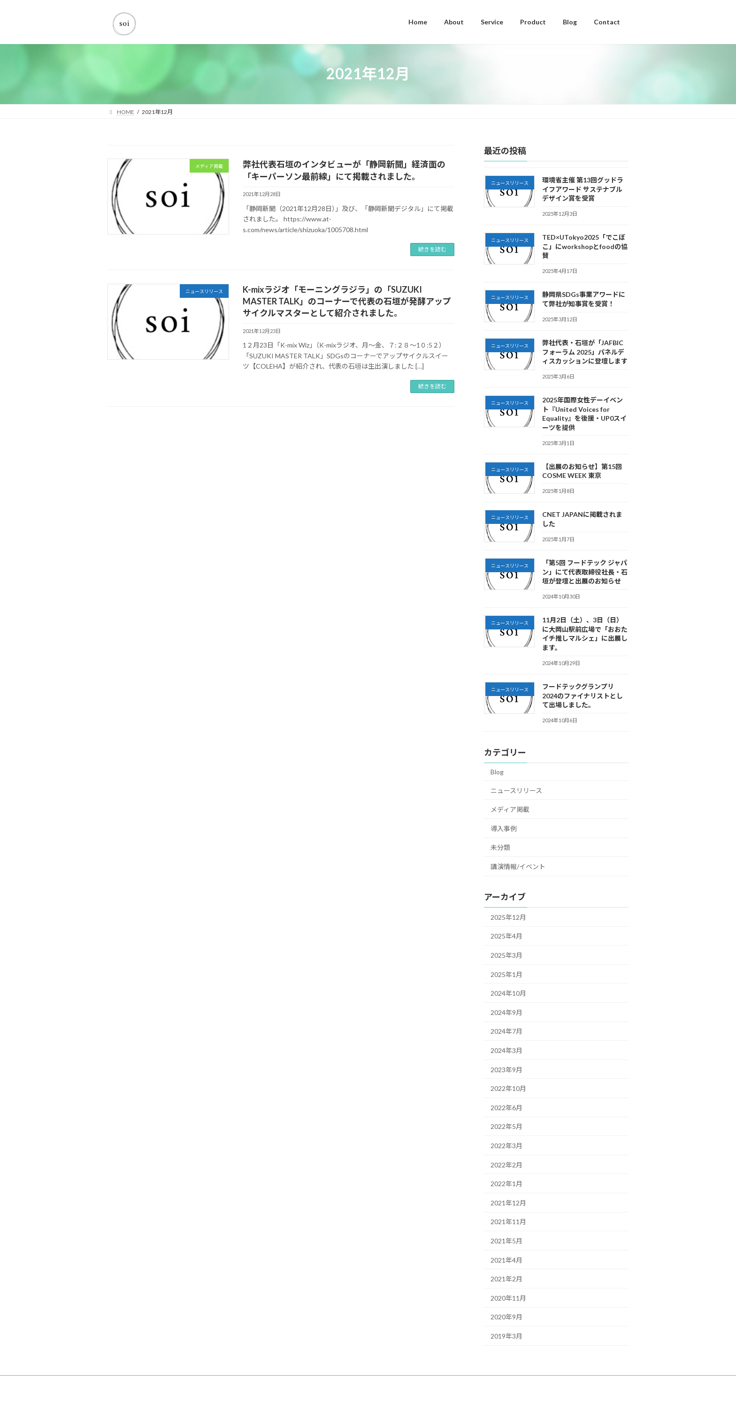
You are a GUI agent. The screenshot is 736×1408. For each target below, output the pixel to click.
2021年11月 (508, 1222)
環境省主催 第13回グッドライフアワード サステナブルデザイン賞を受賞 (582, 189)
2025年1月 (506, 974)
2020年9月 (506, 1317)
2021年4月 (506, 1260)
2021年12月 (508, 1202)
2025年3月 (506, 955)
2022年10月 (508, 1088)
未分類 (500, 847)
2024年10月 (508, 993)
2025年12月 (508, 917)
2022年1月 (506, 1184)
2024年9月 (506, 1012)
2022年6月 (506, 1107)
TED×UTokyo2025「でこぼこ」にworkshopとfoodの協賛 (585, 246)
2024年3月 (506, 1050)
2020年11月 (508, 1298)
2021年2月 (506, 1279)
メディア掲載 (510, 809)
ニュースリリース (516, 790)
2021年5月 (506, 1241)
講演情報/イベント (518, 867)
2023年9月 (506, 1069)
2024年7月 (506, 1031)
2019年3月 (506, 1336)
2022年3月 (506, 1146)
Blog (497, 772)
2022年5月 (506, 1126)
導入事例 (504, 828)
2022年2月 (506, 1164)
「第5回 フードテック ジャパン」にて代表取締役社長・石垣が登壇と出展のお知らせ (585, 572)
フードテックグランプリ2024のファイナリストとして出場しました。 (582, 695)
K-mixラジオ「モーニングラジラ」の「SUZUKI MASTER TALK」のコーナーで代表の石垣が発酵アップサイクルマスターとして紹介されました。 (347, 301)
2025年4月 (506, 936)
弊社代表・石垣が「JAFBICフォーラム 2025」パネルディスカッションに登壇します (585, 351)
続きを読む (432, 249)
